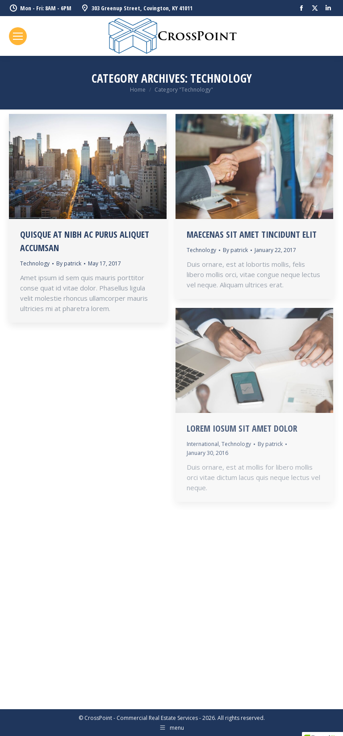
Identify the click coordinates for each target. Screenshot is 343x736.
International (203, 444)
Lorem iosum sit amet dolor (242, 428)
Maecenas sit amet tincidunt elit (252, 234)
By (68, 263)
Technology (35, 263)
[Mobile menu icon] (18, 36)
